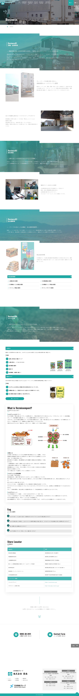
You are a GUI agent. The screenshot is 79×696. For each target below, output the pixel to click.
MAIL (77, 2)
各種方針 (36, 2)
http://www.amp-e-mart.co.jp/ (52, 585)
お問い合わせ (48, 2)
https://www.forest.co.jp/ (51, 582)
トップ (19, 2)
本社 (75, 645)
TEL (72, 2)
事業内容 (30, 2)
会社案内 (24, 2)
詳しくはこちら (14, 398)
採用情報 (41, 2)
